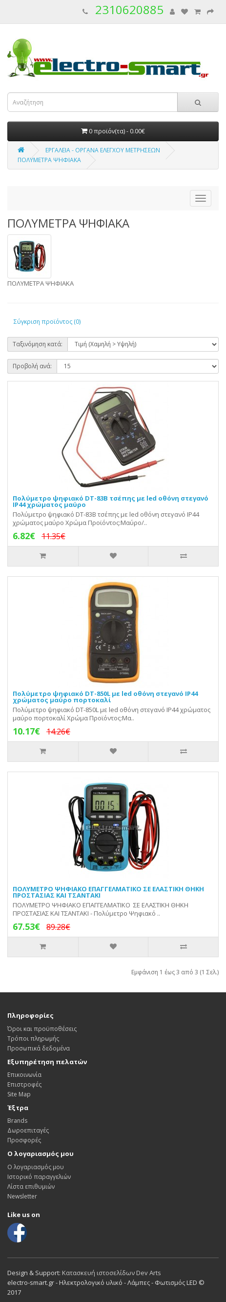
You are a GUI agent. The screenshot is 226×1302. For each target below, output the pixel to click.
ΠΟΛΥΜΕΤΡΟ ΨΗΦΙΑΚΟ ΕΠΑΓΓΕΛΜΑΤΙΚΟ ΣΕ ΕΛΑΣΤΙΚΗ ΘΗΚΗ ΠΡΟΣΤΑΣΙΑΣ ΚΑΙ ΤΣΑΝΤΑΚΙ (108, 892)
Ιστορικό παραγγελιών (39, 1177)
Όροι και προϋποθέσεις (42, 1029)
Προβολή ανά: (32, 366)
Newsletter (22, 1196)
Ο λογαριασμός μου (35, 1167)
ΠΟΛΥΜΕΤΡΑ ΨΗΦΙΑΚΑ (49, 160)
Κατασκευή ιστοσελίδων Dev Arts (111, 1272)
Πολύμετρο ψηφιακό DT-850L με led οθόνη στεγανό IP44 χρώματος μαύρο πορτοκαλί (105, 696)
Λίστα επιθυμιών (31, 1186)
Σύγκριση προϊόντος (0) (47, 321)
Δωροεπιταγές (28, 1130)
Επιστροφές (24, 1084)
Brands (17, 1120)
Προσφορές (24, 1140)
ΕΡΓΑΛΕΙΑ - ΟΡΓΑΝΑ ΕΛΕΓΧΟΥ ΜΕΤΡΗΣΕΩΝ (102, 150)
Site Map (19, 1094)
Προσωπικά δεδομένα (38, 1048)
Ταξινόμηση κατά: (37, 344)
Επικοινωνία (24, 1075)
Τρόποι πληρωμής (33, 1038)
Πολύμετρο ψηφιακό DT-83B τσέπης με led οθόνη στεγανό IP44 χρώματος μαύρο (110, 501)
